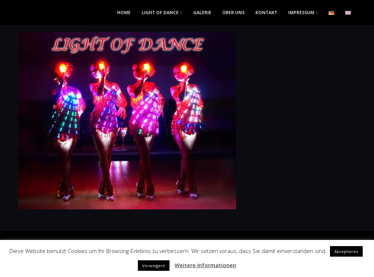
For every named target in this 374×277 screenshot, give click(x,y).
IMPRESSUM (301, 12)
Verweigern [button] (153, 265)
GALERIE (202, 12)
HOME (124, 12)
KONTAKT (266, 12)
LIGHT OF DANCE (160, 12)
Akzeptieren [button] (346, 251)
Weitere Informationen (205, 265)
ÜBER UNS (233, 12)
